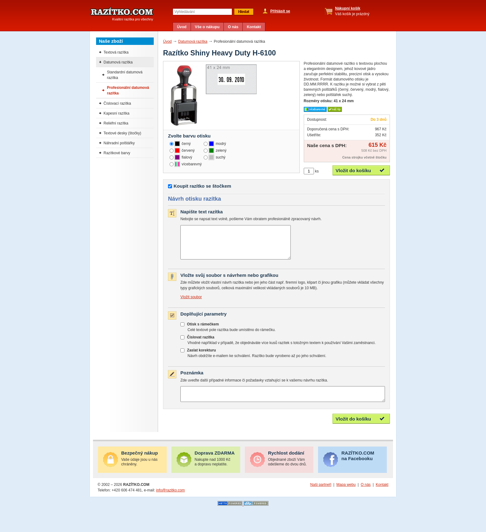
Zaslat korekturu (201, 357)
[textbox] (202, 11)
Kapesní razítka (116, 113)
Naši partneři (320, 494)
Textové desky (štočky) (122, 133)
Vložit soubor (191, 303)
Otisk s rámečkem (203, 331)
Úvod (182, 27)
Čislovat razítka (200, 344)
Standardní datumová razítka (125, 75)
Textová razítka (116, 52)
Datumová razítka (192, 41)
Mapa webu (346, 494)
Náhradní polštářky (119, 143)
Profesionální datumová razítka (128, 90)
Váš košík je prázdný (352, 11)
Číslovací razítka (117, 103)
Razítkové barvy (117, 153)
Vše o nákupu (207, 27)
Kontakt (254, 27)
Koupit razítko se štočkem (202, 186)
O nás (233, 27)
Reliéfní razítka (116, 123)
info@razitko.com (170, 499)
